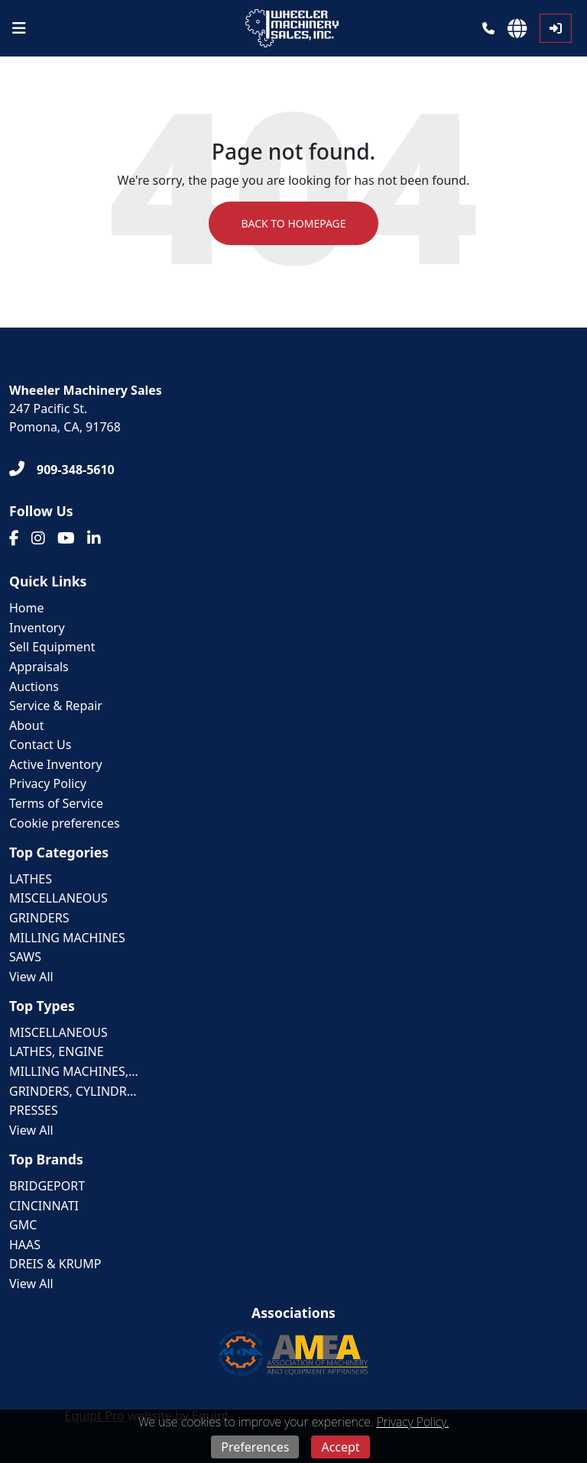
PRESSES (33, 1110)
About (26, 725)
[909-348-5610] (62, 469)
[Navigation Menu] (19, 28)
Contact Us (40, 744)
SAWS (25, 956)
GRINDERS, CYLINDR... (73, 1091)
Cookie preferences (64, 823)
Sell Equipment (52, 646)
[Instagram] (38, 538)
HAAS (25, 1244)
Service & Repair (55, 705)
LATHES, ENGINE (56, 1051)
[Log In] (556, 28)
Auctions (34, 686)
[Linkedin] (94, 538)
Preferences (255, 1447)
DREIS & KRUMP (55, 1263)
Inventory (37, 627)
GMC (23, 1224)
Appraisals (39, 666)
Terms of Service (56, 803)
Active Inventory (55, 764)
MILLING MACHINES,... (73, 1071)
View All (31, 976)
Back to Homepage (293, 223)
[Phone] (488, 28)
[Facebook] (14, 538)
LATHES (30, 878)
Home (26, 607)
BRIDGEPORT (47, 1185)
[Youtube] (66, 538)
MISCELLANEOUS (58, 898)
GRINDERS (39, 917)
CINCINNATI (44, 1205)
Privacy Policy (47, 783)
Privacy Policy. (413, 1421)
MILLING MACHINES (67, 937)
